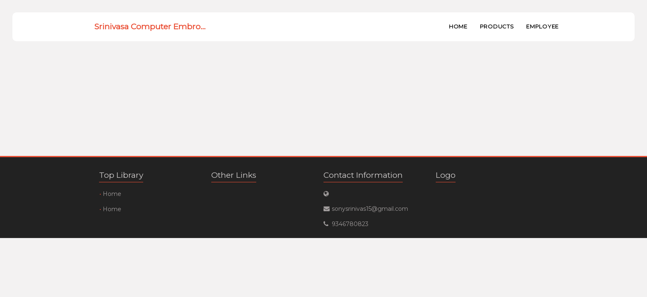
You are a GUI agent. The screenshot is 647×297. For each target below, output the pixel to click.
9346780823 (350, 224)
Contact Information (363, 175)
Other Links (233, 175)
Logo (446, 175)
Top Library (121, 175)
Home (458, 26)
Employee (542, 26)
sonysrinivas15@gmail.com (370, 208)
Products (497, 26)
